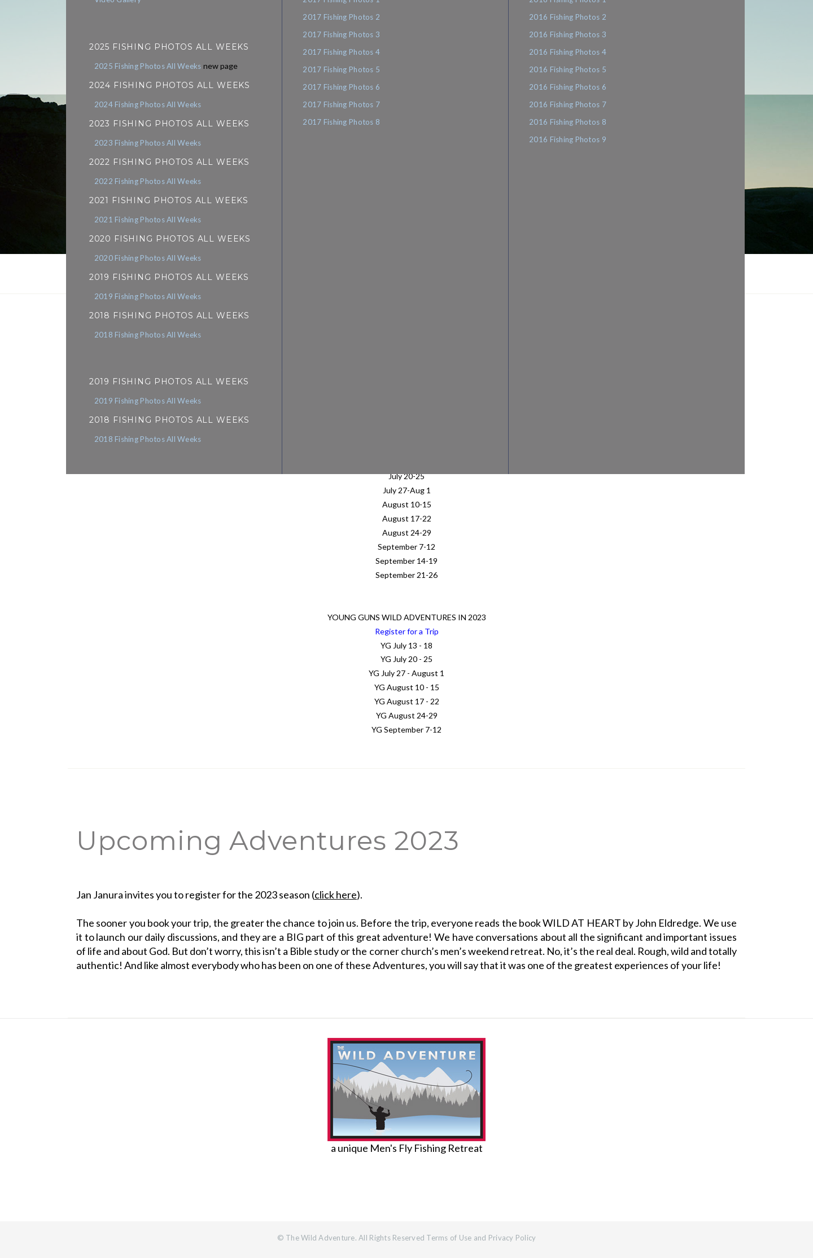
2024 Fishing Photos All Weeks (141, 105)
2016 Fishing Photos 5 (579, 72)
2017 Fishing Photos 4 (343, 54)
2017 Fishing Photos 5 (343, 72)
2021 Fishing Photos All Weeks (141, 222)
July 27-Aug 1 (407, 490)
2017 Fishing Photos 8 (343, 126)
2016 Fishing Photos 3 (579, 35)
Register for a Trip (407, 631)
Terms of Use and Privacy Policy (481, 1237)
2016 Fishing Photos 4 (579, 54)
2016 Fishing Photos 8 (579, 126)
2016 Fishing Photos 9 (579, 144)
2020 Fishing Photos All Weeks (141, 261)
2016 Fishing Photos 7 (579, 108)
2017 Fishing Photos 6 (343, 90)
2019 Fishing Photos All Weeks (141, 405)
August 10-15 (406, 504)
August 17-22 (406, 518)
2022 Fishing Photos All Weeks (141, 183)
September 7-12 (406, 546)
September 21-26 (406, 575)
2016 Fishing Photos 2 (579, 17)
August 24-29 (406, 532)
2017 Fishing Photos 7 (343, 108)
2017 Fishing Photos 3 (343, 35)
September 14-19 (406, 561)
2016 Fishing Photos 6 (579, 90)
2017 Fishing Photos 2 (343, 17)
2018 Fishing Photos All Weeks (141, 444)
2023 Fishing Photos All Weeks (141, 144)
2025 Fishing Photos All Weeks (141, 67)
